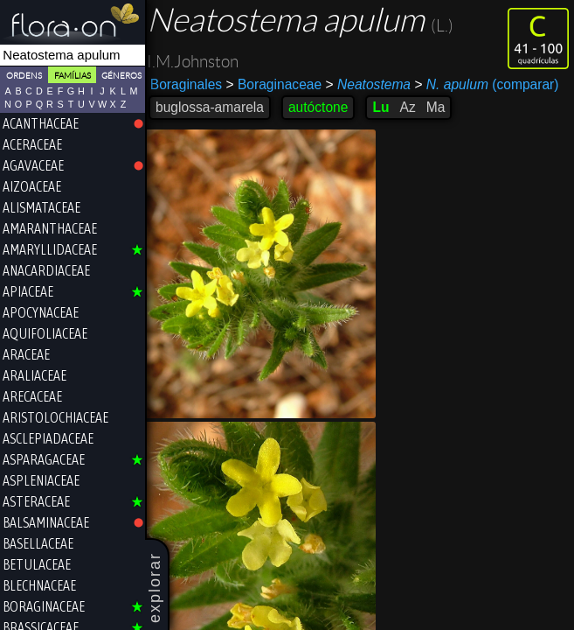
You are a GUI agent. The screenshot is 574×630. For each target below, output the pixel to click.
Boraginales (189, 84)
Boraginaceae (278, 84)
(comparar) (490, 85)
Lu (384, 107)
